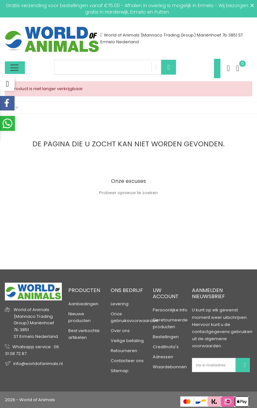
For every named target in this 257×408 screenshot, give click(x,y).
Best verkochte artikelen (84, 334)
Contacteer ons (127, 361)
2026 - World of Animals (30, 400)
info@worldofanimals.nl (38, 364)
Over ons (120, 331)
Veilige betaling (127, 341)
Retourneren (124, 351)
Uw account (166, 293)
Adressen (163, 357)
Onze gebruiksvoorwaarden (134, 317)
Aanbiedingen (83, 304)
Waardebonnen (170, 367)
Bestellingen (166, 337)
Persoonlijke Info (170, 310)
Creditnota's (166, 347)
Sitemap (119, 371)
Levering (119, 304)
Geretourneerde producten (170, 323)
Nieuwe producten (79, 317)
